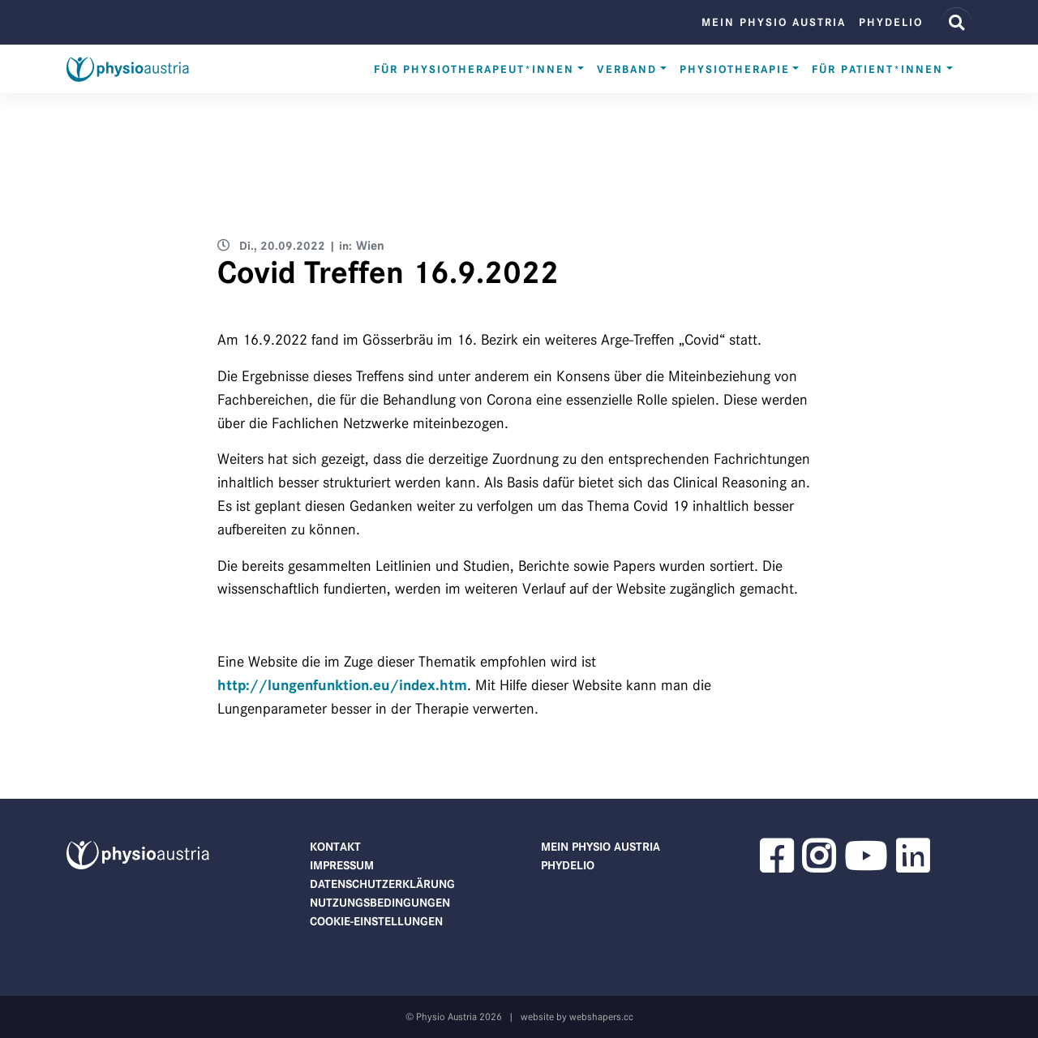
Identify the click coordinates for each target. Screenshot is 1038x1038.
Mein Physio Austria (773, 22)
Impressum (342, 865)
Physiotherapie (735, 69)
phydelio (891, 22)
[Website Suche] (956, 22)
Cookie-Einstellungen (376, 921)
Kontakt (335, 846)
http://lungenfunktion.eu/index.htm (342, 685)
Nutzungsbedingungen (380, 902)
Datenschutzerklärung (382, 884)
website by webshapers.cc (577, 1016)
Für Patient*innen (877, 69)
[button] (776, 866)
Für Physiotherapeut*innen (474, 69)
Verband (627, 69)
